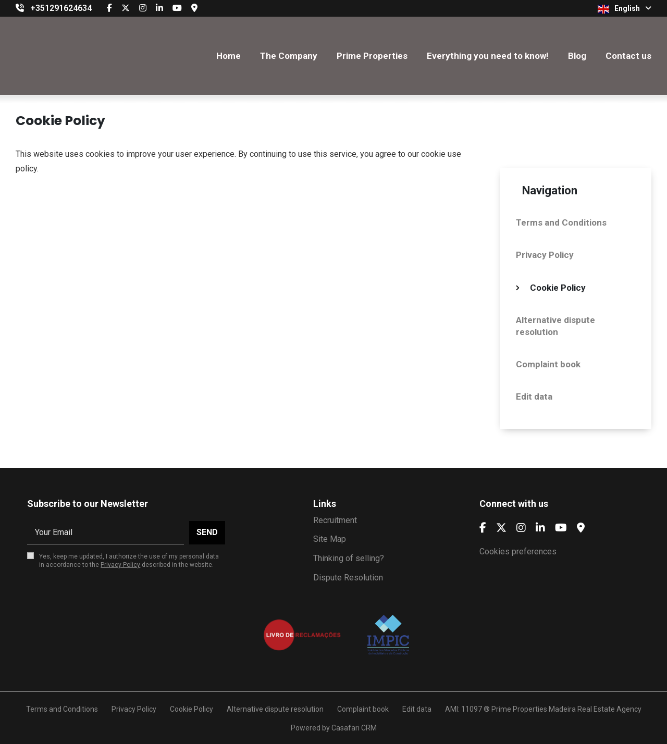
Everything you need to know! (488, 56)
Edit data (534, 396)
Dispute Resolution (348, 577)
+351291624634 (61, 8)
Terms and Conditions (561, 222)
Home (228, 56)
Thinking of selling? (348, 558)
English (624, 9)
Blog (577, 56)
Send (207, 532)
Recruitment (335, 520)
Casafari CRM (354, 728)
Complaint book (548, 364)
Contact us (628, 56)
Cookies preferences (518, 551)
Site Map (329, 539)
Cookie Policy (558, 287)
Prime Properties (372, 56)
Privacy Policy (545, 255)
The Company (288, 56)
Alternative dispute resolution (555, 326)
